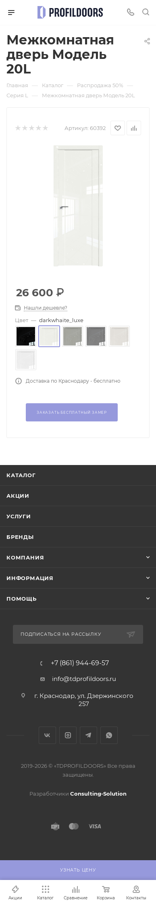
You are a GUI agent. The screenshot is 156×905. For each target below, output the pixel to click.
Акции (17, 495)
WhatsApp (109, 735)
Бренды (20, 537)
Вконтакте (47, 735)
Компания (25, 557)
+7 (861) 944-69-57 (80, 663)
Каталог (21, 475)
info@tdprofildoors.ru (84, 679)
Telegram (88, 735)
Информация (30, 578)
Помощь (21, 598)
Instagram (68, 735)
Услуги (18, 516)
